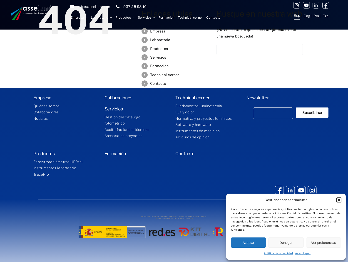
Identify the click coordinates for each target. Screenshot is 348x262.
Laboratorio (160, 40)
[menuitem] (297, 16)
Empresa (158, 31)
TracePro (41, 174)
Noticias (40, 118)
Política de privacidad (278, 253)
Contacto (158, 83)
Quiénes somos (46, 106)
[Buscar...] (259, 49)
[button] (339, 200)
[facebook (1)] (325, 3)
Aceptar (248, 243)
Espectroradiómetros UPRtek (58, 162)
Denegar (286, 243)
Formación (159, 66)
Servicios (158, 57)
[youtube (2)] (296, 3)
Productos (159, 49)
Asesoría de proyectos (123, 136)
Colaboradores (46, 112)
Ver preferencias (323, 243)
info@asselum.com (94, 7)
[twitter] (316, 3)
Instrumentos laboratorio (54, 168)
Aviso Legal (303, 253)
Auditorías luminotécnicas (126, 129)
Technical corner (164, 75)
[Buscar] (222, 49)
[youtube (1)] (306, 3)
